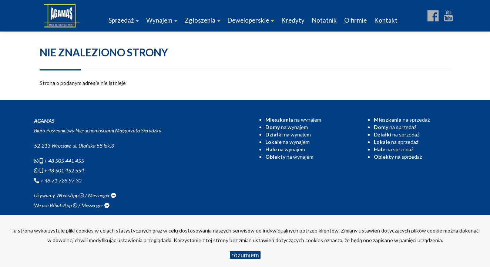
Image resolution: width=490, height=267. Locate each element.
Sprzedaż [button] (123, 20)
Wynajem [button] (161, 20)
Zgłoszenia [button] (202, 20)
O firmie (355, 20)
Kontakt (385, 20)
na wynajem (293, 119)
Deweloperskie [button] (251, 20)
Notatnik (324, 20)
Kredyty (293, 20)
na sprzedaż (402, 119)
